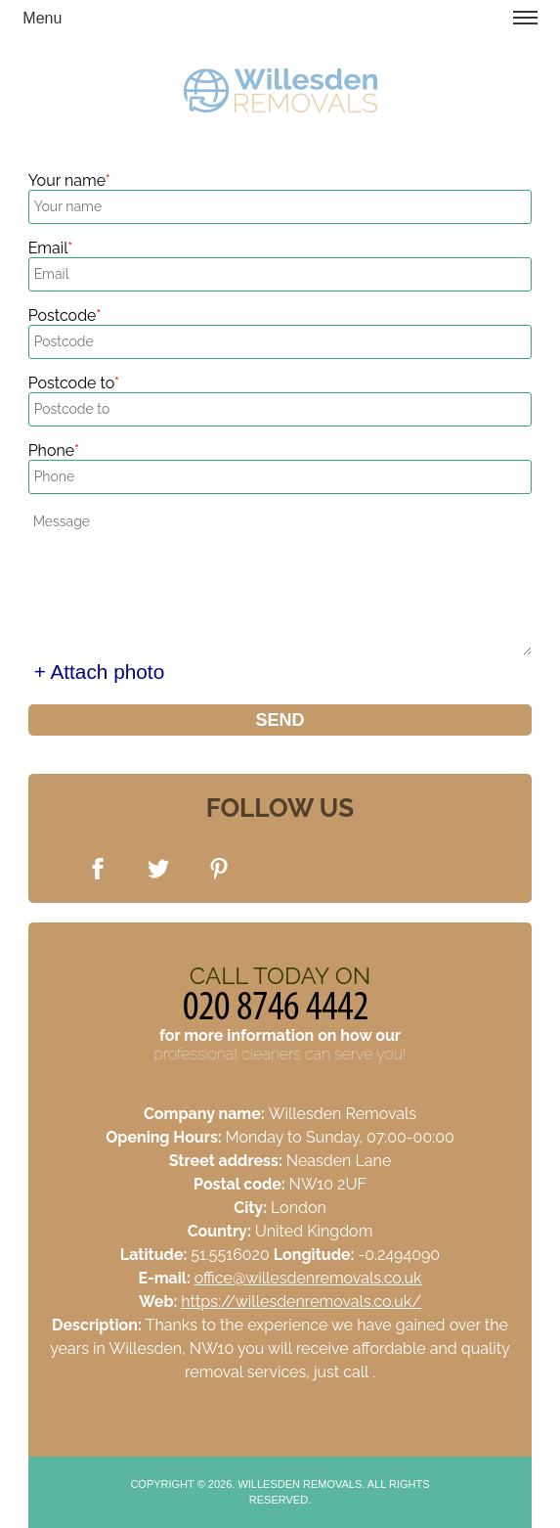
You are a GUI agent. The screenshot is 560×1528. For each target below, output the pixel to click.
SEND (279, 720)
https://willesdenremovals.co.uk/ (301, 1301)
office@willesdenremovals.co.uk (308, 1278)
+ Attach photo (99, 671)
